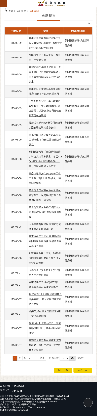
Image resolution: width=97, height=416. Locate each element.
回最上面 (88, 402)
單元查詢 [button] (90, 23)
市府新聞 (34, 11)
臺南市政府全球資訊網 (52, 3)
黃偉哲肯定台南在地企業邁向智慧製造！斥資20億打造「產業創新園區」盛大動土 (45, 195)
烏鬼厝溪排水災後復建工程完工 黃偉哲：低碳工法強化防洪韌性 (45, 139)
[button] (72, 358)
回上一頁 (63, 370)
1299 (41, 358)
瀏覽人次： (6, 390)
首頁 (11, 11)
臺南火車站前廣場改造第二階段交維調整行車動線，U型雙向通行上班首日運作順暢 (45, 43)
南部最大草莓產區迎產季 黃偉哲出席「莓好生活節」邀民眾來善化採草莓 (45, 345)
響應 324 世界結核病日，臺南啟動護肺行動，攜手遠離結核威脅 (45, 328)
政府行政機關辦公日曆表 (24, 404)
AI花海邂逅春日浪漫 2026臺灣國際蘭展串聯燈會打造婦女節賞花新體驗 (45, 258)
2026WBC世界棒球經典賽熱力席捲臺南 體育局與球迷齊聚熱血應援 (45, 299)
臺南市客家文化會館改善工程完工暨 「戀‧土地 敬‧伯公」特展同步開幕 (45, 178)
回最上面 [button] (83, 370)
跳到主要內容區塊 (1, 1)
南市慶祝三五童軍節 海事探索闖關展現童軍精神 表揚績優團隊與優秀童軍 (45, 241)
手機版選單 (3, 3)
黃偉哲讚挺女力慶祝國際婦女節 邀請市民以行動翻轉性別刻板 (45, 212)
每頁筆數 (54, 358)
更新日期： (6, 386)
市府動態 (21, 11)
